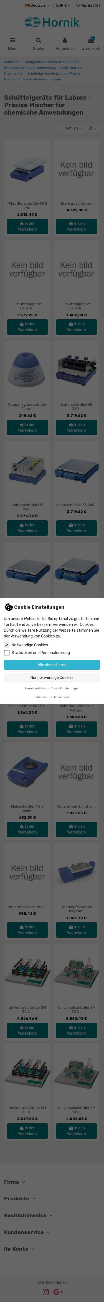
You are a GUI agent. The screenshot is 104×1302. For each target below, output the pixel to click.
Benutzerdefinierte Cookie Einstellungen (52, 688)
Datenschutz (43, 697)
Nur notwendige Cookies (52, 677)
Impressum (62, 697)
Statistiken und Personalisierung (37, 652)
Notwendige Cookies (26, 645)
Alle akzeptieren (52, 665)
